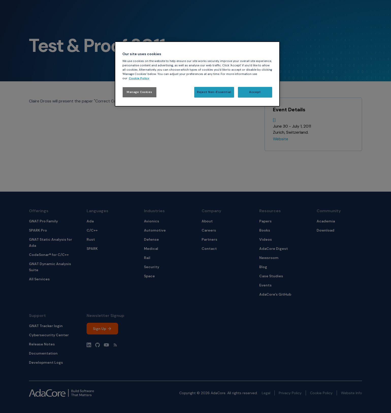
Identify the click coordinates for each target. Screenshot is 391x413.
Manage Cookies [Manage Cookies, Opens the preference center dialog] (139, 92)
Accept (255, 92)
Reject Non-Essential (214, 92)
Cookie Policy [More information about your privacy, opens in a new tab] (139, 78)
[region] (197, 74)
